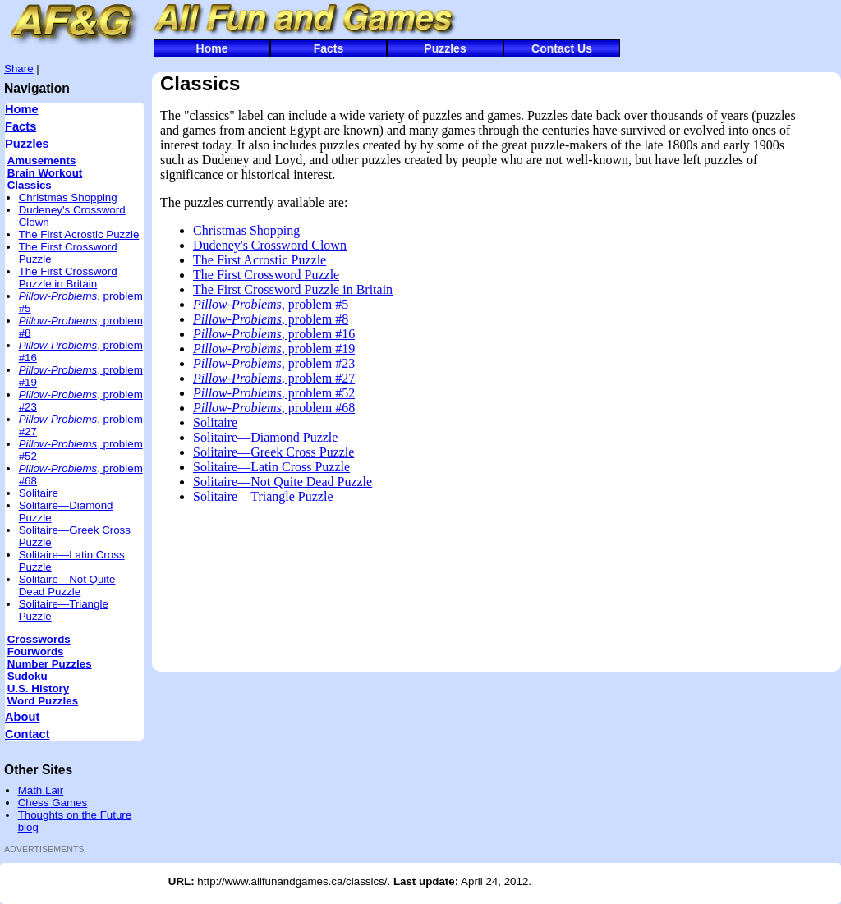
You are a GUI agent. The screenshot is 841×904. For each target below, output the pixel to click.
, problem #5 (270, 304)
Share (19, 68)
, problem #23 (274, 363)
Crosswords (39, 639)
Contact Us (561, 48)
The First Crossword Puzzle (266, 275)
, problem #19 (274, 349)
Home (212, 48)
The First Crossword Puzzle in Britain (68, 277)
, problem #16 (274, 334)
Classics (29, 185)
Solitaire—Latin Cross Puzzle (271, 467)
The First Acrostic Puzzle (79, 234)
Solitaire (38, 493)
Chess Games (52, 802)
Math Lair (41, 790)
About (22, 716)
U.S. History (38, 688)
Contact (27, 734)
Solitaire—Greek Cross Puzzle (273, 452)
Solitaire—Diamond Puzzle (265, 437)
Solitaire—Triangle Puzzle (263, 496)
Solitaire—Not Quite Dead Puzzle (67, 585)
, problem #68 (274, 408)
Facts (329, 48)
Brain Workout (45, 173)
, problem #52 (274, 393)
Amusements (41, 160)
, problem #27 (274, 378)
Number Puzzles (49, 664)
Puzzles (445, 48)
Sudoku (27, 676)
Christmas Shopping (68, 197)
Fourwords (35, 651)
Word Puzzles (42, 701)
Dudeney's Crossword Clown (270, 245)
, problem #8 (270, 319)
